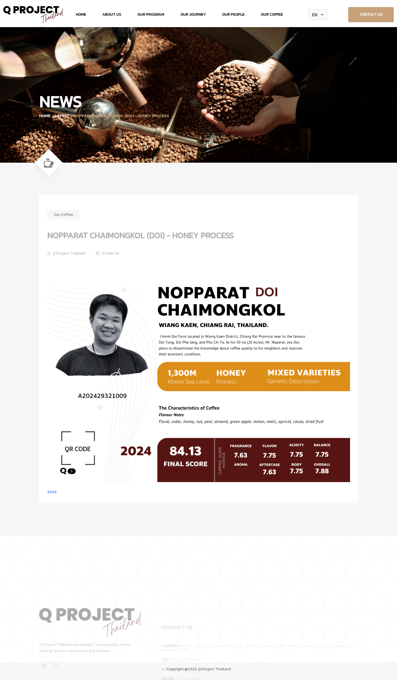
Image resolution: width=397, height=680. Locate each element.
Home (81, 14)
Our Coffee (272, 14)
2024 (51, 492)
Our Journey (193, 14)
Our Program (150, 14)
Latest (62, 116)
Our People (233, 14)
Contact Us (371, 14)
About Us (111, 14)
